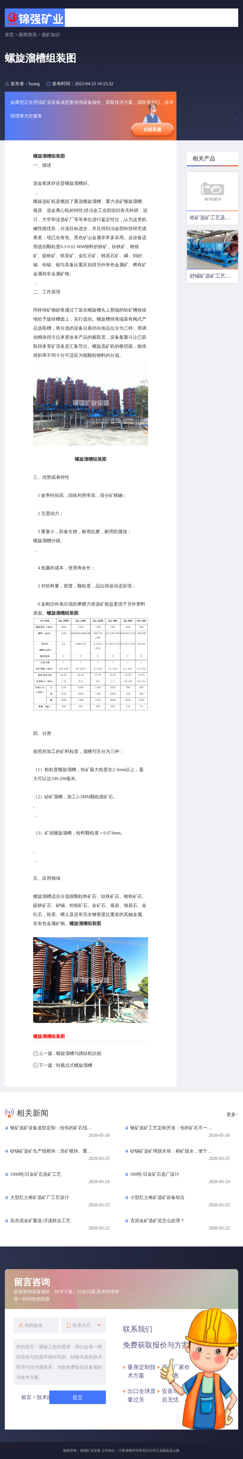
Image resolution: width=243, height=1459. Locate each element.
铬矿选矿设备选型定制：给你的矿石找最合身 (52, 1127)
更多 (232, 1114)
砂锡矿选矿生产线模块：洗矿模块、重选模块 (52, 1151)
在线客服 (152, 129)
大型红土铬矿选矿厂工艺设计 (39, 1197)
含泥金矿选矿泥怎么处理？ (157, 1220)
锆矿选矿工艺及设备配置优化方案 (214, 217)
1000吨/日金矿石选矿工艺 (35, 1174)
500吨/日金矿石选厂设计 (154, 1174)
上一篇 (70, 1053)
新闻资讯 (28, 34)
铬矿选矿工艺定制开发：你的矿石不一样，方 (173, 1127)
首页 (9, 34)
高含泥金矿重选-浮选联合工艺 (40, 1220)
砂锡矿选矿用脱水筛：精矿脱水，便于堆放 (173, 1151)
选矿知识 (51, 34)
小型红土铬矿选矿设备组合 (157, 1197)
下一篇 (65, 1065)
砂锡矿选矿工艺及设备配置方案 (214, 276)
